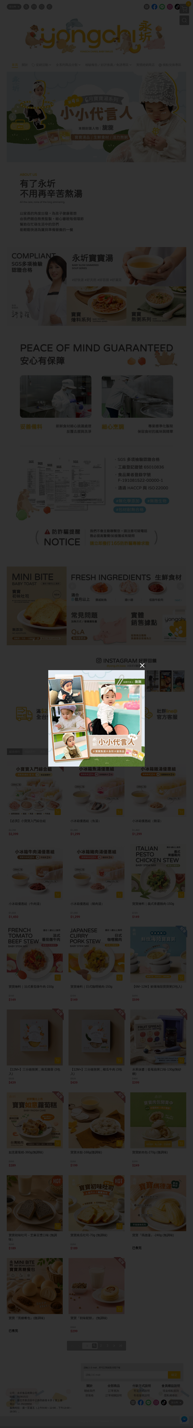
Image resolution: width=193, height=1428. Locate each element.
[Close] (142, 665)
